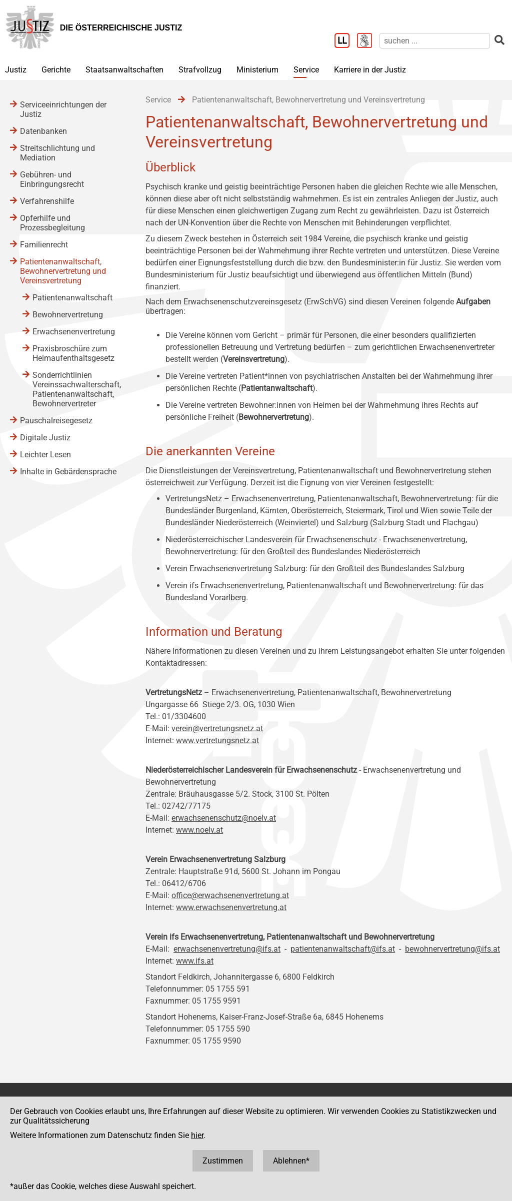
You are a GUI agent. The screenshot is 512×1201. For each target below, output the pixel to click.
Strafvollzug (200, 69)
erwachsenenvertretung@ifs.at (227, 949)
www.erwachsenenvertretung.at (231, 907)
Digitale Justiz (45, 437)
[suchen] (435, 40)
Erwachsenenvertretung (73, 331)
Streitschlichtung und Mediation (57, 152)
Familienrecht (44, 244)
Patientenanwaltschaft (72, 297)
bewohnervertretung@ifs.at (452, 949)
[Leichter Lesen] (345, 41)
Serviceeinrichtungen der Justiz (63, 109)
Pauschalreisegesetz (56, 420)
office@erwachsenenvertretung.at (230, 895)
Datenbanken (43, 131)
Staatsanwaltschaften (125, 69)
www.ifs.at (195, 961)
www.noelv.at (199, 830)
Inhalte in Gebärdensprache (68, 471)
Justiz (15, 69)
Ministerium (257, 69)
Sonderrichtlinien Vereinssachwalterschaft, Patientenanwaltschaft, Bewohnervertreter (76, 389)
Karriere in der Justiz (370, 69)
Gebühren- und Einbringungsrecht (52, 179)
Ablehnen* (291, 1161)
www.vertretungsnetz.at (217, 740)
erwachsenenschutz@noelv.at (224, 818)
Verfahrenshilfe (47, 201)
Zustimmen (222, 1161)
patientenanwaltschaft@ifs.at (342, 949)
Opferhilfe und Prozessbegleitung (52, 222)
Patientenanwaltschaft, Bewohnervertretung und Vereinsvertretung (63, 271)
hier (197, 1135)
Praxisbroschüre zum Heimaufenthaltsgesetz (73, 353)
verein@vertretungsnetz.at (217, 728)
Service (306, 69)
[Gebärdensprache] (368, 41)
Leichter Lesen (45, 454)
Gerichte (56, 69)
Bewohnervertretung (67, 314)
